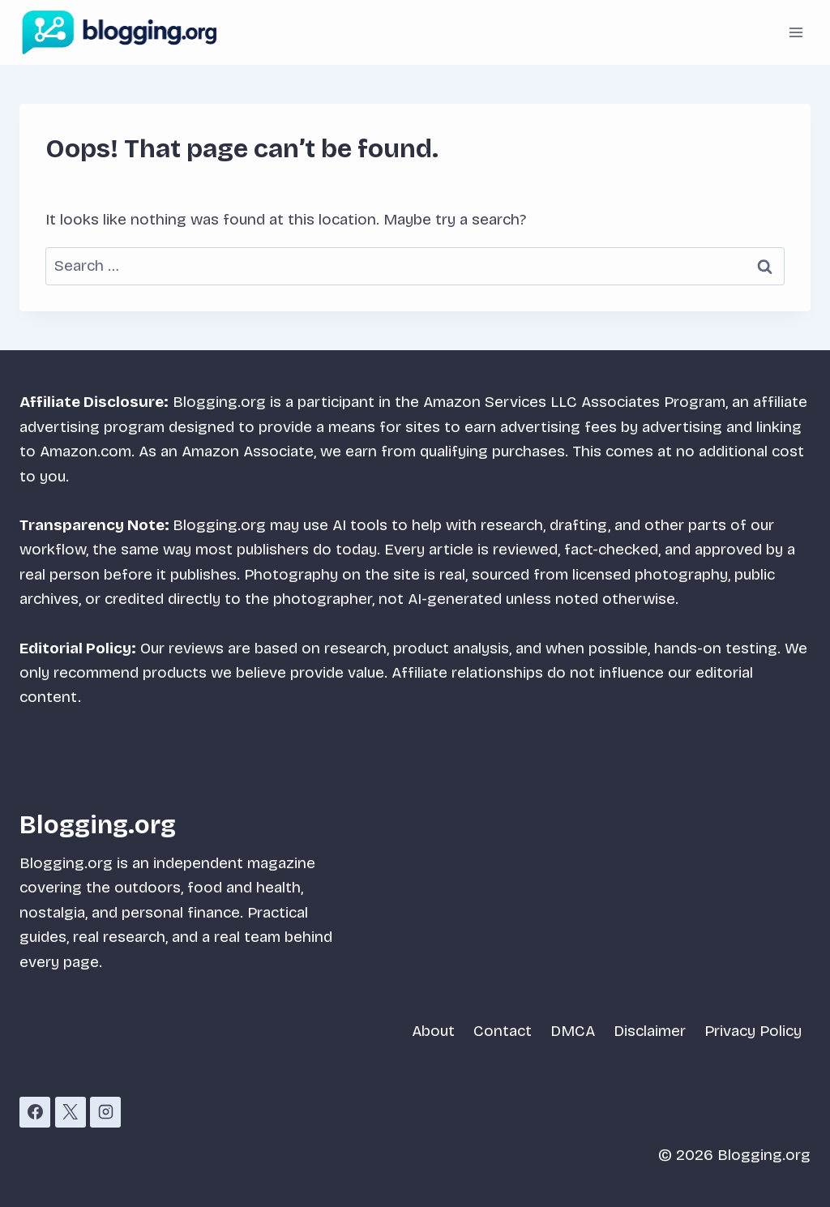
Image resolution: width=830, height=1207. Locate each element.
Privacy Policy (753, 1030)
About (433, 1030)
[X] (70, 1112)
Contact (502, 1030)
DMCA (572, 1030)
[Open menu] (796, 32)
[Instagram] (105, 1112)
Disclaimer (650, 1030)
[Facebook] (34, 1112)
